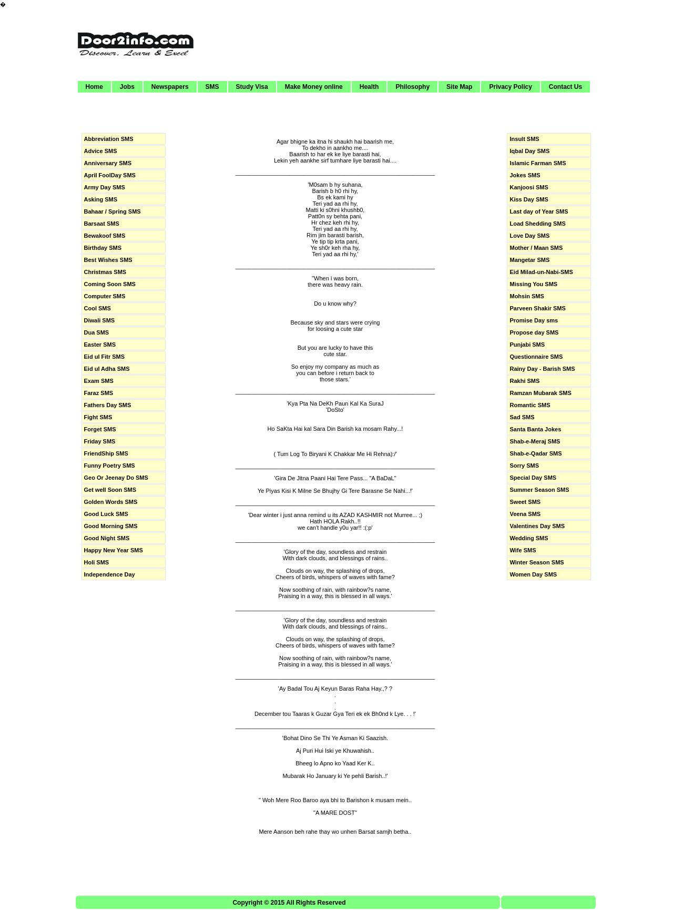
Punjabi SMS (527, 344)
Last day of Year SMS (538, 211)
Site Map (459, 86)
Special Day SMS (532, 477)
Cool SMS (97, 308)
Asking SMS (101, 199)
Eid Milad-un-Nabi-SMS (541, 272)
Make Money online (314, 86)
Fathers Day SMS (107, 405)
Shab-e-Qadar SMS (535, 453)
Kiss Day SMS (528, 199)
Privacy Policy (510, 86)
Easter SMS (100, 344)
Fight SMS (98, 417)
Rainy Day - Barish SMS (542, 369)
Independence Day (109, 574)
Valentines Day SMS (537, 526)
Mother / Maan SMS (536, 248)
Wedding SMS (528, 538)
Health (369, 86)
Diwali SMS (99, 320)
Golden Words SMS (111, 502)
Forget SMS (100, 429)
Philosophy (412, 86)
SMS (212, 86)
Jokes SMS (524, 175)
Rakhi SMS (524, 381)
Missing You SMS (533, 284)
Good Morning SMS (111, 526)
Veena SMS (525, 514)
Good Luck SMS (106, 514)
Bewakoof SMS (105, 235)
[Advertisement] (400, 40)
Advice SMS (100, 151)
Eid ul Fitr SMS (104, 356)
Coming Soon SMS (110, 284)
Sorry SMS (524, 465)
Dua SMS (96, 332)
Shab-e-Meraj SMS (534, 441)
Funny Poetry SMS (109, 465)
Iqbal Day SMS (529, 151)
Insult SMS (524, 139)
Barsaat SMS (101, 223)
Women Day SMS (533, 574)
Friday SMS (100, 441)
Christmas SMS (105, 272)
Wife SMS (522, 550)
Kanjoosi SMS (528, 187)
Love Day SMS (529, 235)
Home (94, 86)
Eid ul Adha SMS (107, 369)
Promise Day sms (533, 320)
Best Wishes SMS (108, 260)
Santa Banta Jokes (535, 429)
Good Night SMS (107, 538)
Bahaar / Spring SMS (112, 211)
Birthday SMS (103, 248)
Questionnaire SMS (536, 356)
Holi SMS (96, 562)
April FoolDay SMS (110, 175)
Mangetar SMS (529, 260)
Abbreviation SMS (109, 139)
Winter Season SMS (536, 562)
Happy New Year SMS (113, 550)
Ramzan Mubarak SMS (540, 393)
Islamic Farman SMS (537, 163)
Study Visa (252, 86)
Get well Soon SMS (110, 490)
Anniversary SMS (107, 163)
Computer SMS (105, 296)
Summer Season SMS (539, 490)
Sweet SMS (525, 502)
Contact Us (565, 86)
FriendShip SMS (106, 453)
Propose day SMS (533, 332)
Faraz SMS (99, 393)
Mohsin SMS (526, 296)
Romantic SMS (529, 405)
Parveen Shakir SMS (537, 308)
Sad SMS (521, 417)
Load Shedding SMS (537, 223)
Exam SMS (99, 381)
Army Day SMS (104, 187)
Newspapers (170, 86)
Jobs (127, 86)
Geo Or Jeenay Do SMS (116, 477)
